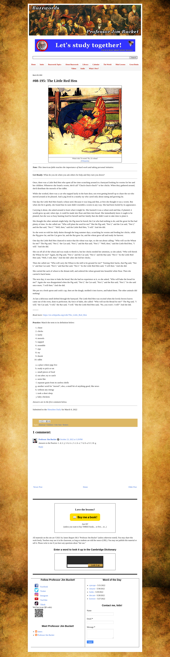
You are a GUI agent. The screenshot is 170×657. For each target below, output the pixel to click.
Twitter (43, 591)
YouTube (43, 600)
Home (33, 64)
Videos (73, 68)
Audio (82, 68)
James (40, 632)
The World (107, 64)
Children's (50, 425)
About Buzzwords (71, 64)
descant (92, 595)
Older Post (132, 487)
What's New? (94, 68)
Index (42, 64)
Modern (65, 425)
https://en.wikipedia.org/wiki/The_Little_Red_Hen (65, 315)
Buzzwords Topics (54, 64)
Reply (41, 447)
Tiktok (42, 605)
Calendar (96, 64)
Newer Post (37, 487)
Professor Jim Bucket (47, 439)
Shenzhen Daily (54, 409)
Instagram (44, 596)
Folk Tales (58, 425)
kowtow (92, 599)
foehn (91, 592)
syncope (92, 585)
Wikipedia (85, 161)
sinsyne (92, 589)
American (42, 425)
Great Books (134, 64)
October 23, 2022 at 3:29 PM (71, 439)
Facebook (44, 587)
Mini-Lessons (120, 64)
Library (85, 64)
